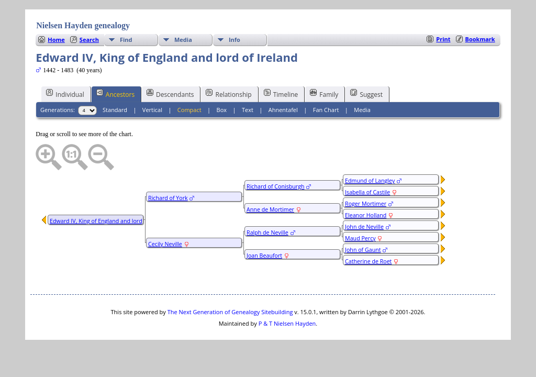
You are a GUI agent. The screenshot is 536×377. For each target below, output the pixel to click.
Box (222, 110)
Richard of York (168, 198)
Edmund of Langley (370, 180)
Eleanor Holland (365, 215)
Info (234, 39)
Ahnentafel (283, 110)
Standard (115, 110)
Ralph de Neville (267, 232)
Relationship (228, 93)
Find (126, 39)
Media (183, 39)
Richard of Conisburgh (275, 186)
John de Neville (364, 226)
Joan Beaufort (264, 255)
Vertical (152, 110)
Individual (65, 93)
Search (89, 39)
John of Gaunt (363, 249)
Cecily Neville (165, 244)
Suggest (366, 93)
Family (324, 93)
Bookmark (480, 39)
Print (443, 39)
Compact (189, 110)
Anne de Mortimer (270, 209)
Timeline (281, 93)
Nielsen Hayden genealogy (83, 25)
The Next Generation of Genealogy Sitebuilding (230, 312)
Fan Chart (326, 110)
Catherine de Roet (368, 261)
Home (56, 39)
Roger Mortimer (365, 203)
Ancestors (115, 93)
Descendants (170, 93)
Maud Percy (360, 238)
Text (247, 110)
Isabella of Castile (367, 192)
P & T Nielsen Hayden (287, 323)
